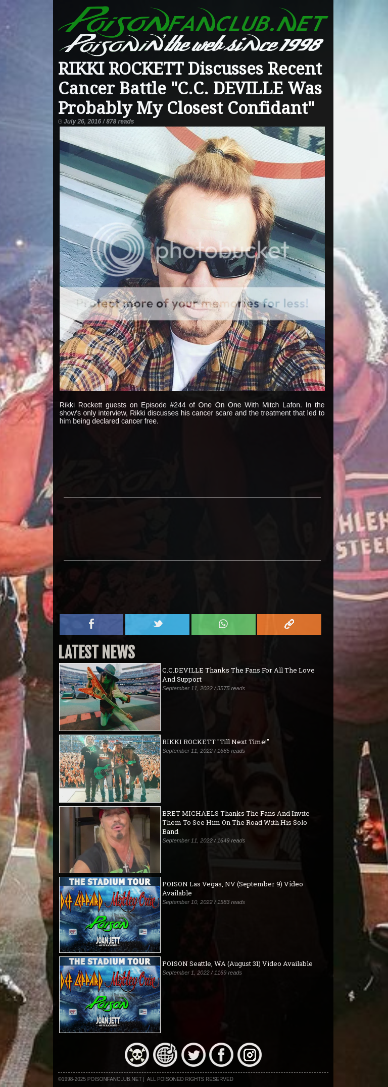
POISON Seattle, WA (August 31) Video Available (237, 963)
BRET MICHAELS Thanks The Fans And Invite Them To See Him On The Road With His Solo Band (236, 822)
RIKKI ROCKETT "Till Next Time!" (215, 741)
